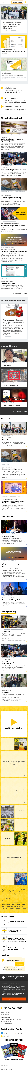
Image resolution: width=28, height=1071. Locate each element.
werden (11, 88)
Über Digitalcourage (9, 612)
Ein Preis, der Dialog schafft (11, 600)
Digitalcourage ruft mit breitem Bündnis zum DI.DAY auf (13, 502)
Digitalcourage (7, 362)
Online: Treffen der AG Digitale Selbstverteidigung (17, 948)
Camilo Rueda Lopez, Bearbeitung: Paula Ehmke (12, 134)
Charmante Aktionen (7, 879)
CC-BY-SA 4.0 (13, 30)
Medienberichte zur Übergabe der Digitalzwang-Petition (12, 140)
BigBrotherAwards (8, 516)
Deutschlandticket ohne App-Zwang (12, 75)
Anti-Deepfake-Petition (9, 283)
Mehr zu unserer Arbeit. (19, 908)
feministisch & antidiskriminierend (20, 811)
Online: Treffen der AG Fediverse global (14, 931)
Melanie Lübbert (7, 54)
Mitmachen (5, 418)
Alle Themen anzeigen (21, 411)
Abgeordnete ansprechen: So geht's (13, 226)
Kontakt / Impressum (7, 1069)
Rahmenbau (7, 838)
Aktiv (11, 98)
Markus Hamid (7, 382)
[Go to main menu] (25, 2)
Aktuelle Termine (7, 916)
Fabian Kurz (6, 687)
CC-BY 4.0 (12, 362)
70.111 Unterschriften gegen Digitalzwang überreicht (11, 26)
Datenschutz (4, 1066)
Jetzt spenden (17, 2)
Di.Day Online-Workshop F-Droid (16, 922)
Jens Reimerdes (6, 165)
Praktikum (5, 692)
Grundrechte (21, 825)
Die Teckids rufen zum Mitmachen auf (14, 251)
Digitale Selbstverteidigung (11, 405)
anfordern (13, 106)
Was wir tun (6, 631)
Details (24, 775)
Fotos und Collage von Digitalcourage (11, 629)
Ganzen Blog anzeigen (21, 293)
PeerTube (19, 1033)
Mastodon (6, 1033)
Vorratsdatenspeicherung (13, 320)
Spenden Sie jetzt (6, 993)
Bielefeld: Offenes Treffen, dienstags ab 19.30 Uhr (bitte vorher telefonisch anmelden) (17, 940)
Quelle (7, 278)
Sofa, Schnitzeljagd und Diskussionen (13, 170)
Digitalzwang (6, 365)
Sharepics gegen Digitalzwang (11, 198)
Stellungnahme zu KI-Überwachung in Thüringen (13, 52)
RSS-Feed (6, 1036)
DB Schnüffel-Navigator (10, 385)
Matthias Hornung (7, 533)
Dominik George (6, 247)
